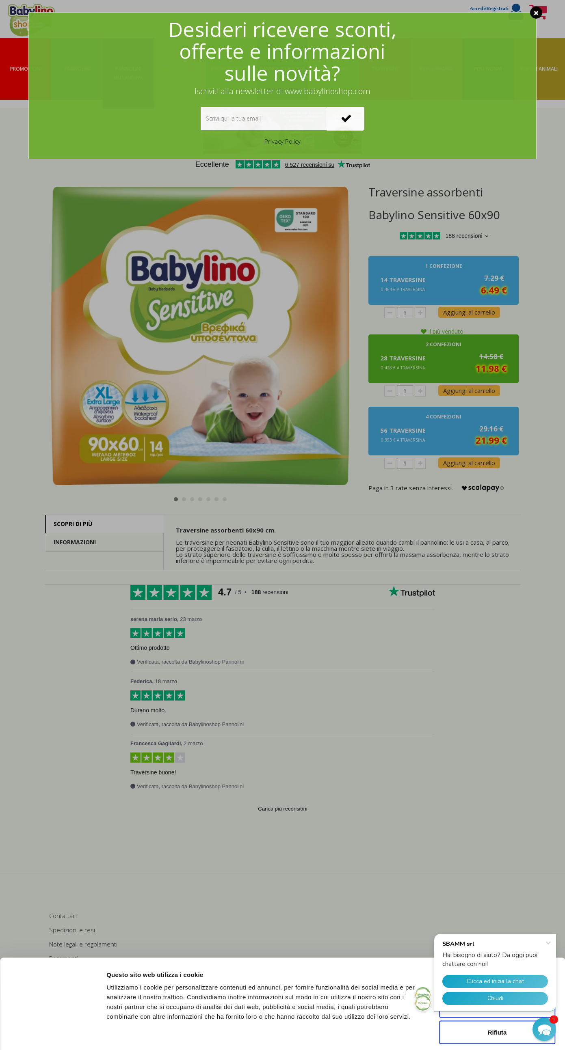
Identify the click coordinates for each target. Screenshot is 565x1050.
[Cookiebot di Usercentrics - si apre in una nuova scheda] (52, 1034)
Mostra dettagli (427, 1034)
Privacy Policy (282, 141)
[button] (544, 1029)
